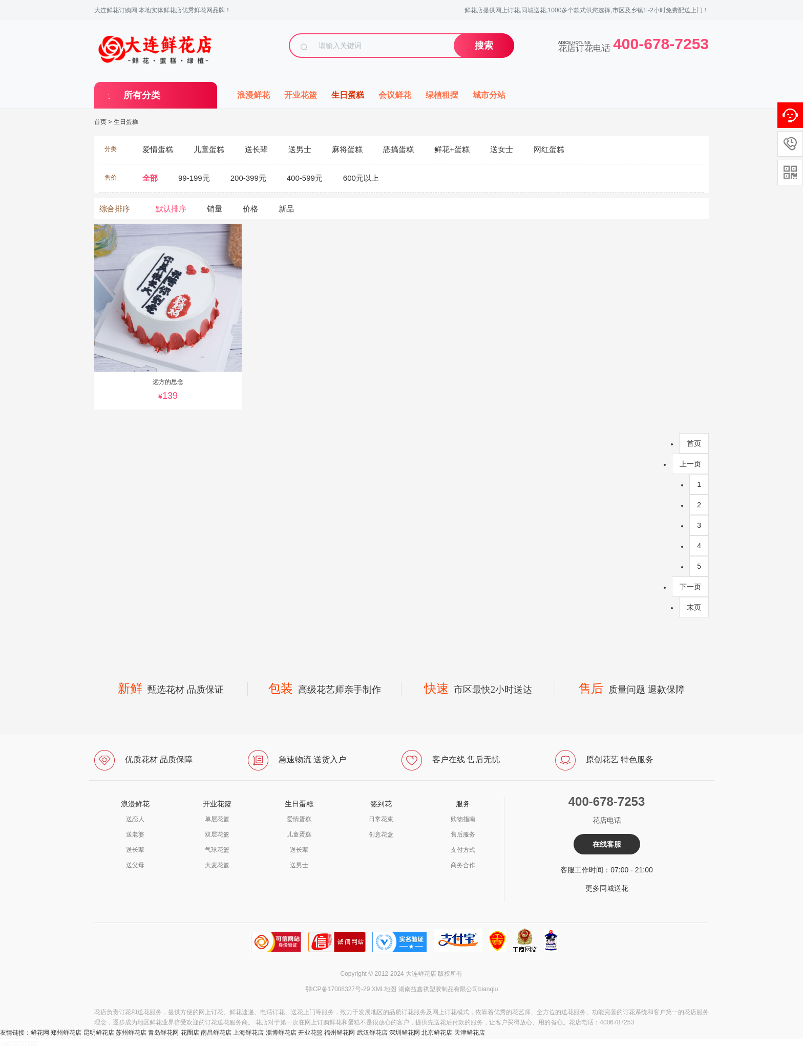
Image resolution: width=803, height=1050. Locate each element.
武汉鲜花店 (372, 1032)
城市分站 (489, 95)
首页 (100, 121)
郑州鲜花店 (66, 1032)
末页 (694, 607)
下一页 (690, 587)
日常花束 (381, 819)
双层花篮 (217, 834)
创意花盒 (381, 834)
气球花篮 (217, 849)
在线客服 (607, 844)
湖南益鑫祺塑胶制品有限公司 (438, 989)
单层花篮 (217, 819)
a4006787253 (18, 1043)
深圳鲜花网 (404, 1032)
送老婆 (135, 834)
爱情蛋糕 (299, 819)
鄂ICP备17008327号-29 (337, 989)
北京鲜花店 (436, 1032)
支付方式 (463, 849)
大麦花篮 (217, 865)
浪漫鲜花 (253, 95)
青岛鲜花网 (163, 1032)
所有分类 (141, 95)
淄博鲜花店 (281, 1032)
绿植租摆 (442, 95)
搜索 (484, 45)
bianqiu (488, 989)
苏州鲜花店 (131, 1032)
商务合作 (463, 865)
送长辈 (135, 849)
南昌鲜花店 (216, 1032)
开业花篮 (300, 95)
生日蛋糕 (347, 95)
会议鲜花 (394, 95)
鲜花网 (40, 1032)
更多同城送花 (606, 888)
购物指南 (463, 819)
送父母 (135, 865)
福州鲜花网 (339, 1032)
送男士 (299, 865)
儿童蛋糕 (299, 834)
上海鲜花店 (248, 1032)
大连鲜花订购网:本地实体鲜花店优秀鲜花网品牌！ (162, 10)
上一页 (690, 464)
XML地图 (384, 989)
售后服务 (463, 834)
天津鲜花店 (469, 1032)
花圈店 (190, 1032)
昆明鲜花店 (98, 1032)
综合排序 (114, 208)
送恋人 (135, 819)
